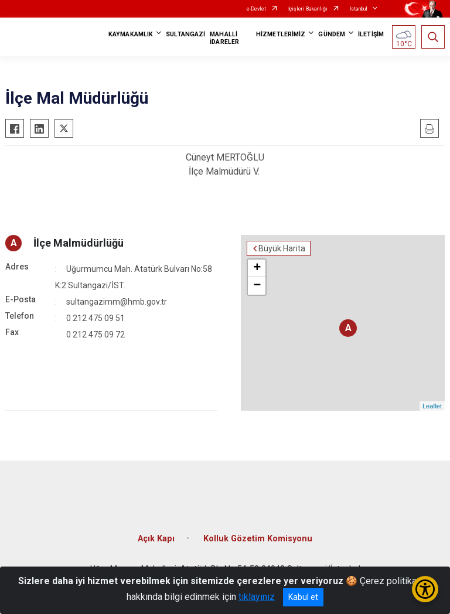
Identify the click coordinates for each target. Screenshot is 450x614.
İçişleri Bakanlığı (308, 9)
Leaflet (432, 406)
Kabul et (303, 597)
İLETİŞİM (371, 34)
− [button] (257, 286)
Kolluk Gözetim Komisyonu (257, 539)
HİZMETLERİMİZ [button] (280, 34)
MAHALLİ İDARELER (224, 38)
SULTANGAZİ (185, 34)
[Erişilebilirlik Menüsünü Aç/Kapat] (425, 589)
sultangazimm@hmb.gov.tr (116, 301)
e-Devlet (256, 9)
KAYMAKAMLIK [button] (130, 34)
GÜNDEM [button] (331, 34)
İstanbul (358, 9)
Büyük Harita (281, 248)
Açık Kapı (156, 539)
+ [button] (257, 268)
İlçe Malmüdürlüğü (78, 243)
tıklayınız (256, 596)
